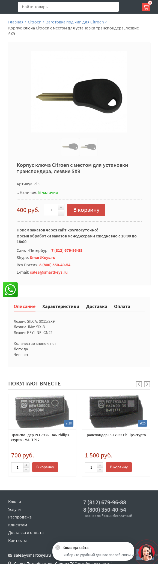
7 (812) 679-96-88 (66, 250)
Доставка (96, 306)
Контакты (17, 540)
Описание (24, 306)
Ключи (14, 501)
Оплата (122, 306)
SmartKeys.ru (42, 257)
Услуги (14, 509)
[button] (147, 384)
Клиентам (17, 524)
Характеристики (60, 306)
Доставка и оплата (26, 532)
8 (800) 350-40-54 (54, 264)
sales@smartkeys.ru (49, 272)
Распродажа (20, 517)
